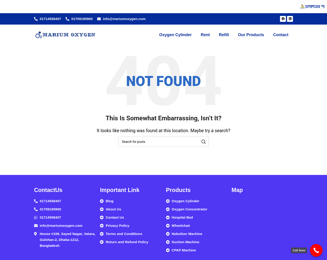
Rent (205, 35)
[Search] (163, 141)
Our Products (251, 35)
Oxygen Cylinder (175, 35)
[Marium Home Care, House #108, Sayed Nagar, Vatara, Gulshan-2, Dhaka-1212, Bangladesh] (262, 227)
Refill (224, 35)
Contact (280, 35)
